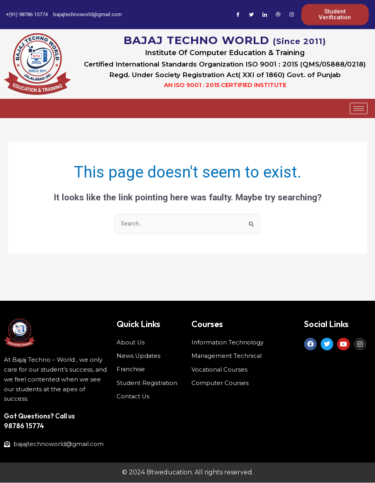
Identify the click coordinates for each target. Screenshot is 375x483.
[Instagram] (291, 14)
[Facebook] (238, 14)
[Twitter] (251, 14)
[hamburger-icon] (359, 108)
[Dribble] (278, 14)
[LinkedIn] (265, 14)
